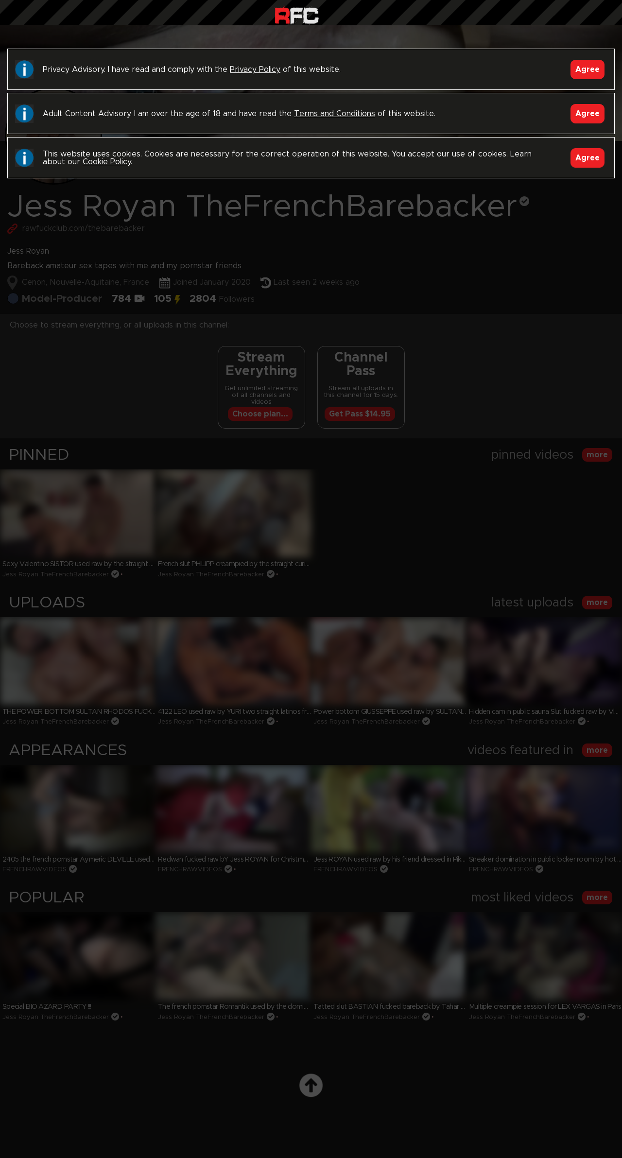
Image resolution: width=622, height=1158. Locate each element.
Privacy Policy (255, 69)
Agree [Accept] (587, 69)
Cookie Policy (107, 162)
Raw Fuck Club (297, 15)
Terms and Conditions (334, 114)
